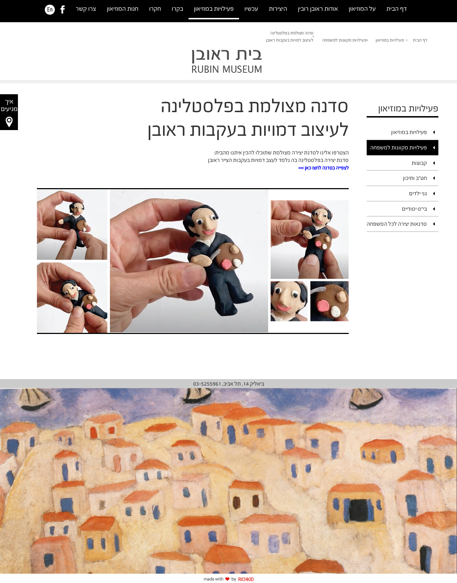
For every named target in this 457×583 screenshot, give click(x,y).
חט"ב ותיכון (415, 178)
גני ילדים (418, 193)
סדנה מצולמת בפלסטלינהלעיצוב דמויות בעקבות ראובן (289, 36)
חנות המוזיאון (122, 9)
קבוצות (419, 162)
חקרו (155, 9)
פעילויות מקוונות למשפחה (344, 40)
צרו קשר (86, 9)
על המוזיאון (362, 9)
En (50, 9)
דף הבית (396, 9)
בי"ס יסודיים (414, 208)
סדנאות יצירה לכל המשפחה (397, 223)
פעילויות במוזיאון (214, 9)
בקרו (177, 9)
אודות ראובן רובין (318, 9)
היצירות (278, 9)
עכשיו (251, 9)
